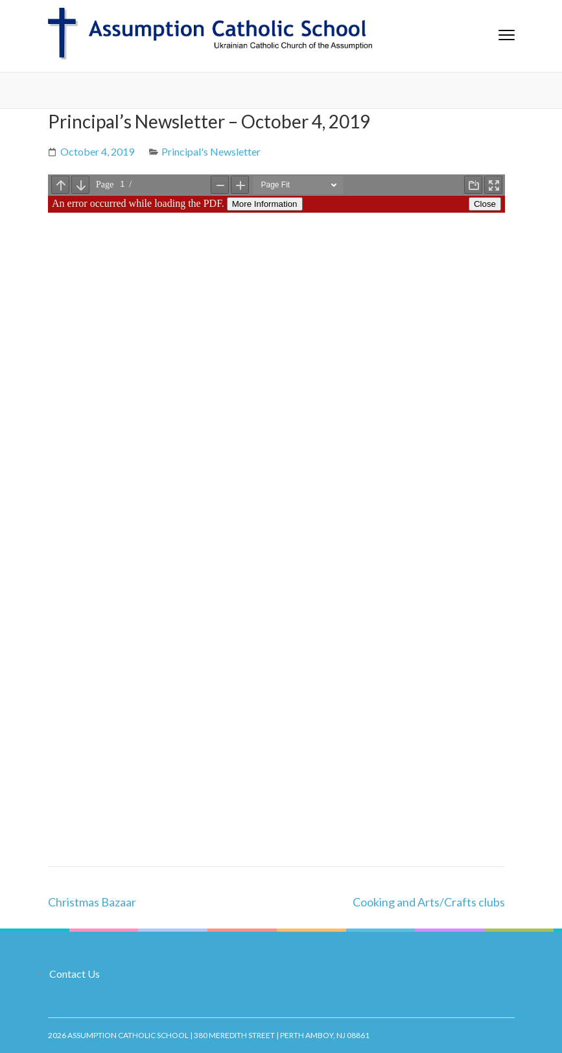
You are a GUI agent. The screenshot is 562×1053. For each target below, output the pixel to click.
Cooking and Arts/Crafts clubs (429, 902)
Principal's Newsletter (211, 151)
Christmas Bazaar (92, 902)
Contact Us (74, 973)
